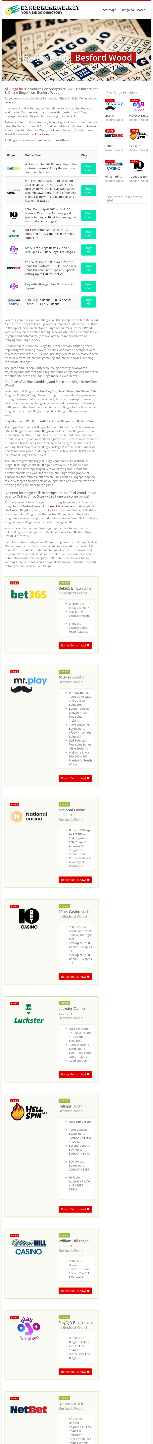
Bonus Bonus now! (75, 486)
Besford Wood (75, 433)
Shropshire (49, 1343)
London (48, 347)
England (36, 1343)
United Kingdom (45, 134)
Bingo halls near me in (17, 1343)
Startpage (109, 10)
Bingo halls (17, 89)
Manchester (64, 347)
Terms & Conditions (136, 1439)
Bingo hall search (133, 10)
